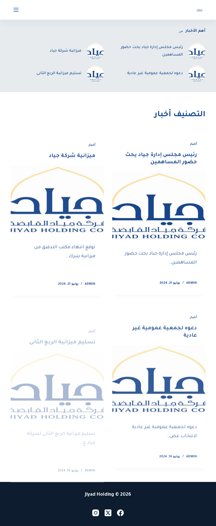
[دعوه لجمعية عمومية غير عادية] (158, 383)
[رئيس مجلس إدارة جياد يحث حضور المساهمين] (158, 206)
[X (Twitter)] (108, 512)
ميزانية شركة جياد (72, 157)
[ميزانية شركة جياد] (57, 201)
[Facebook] (120, 512)
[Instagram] (95, 512)
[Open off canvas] (16, 9)
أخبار (193, 144)
